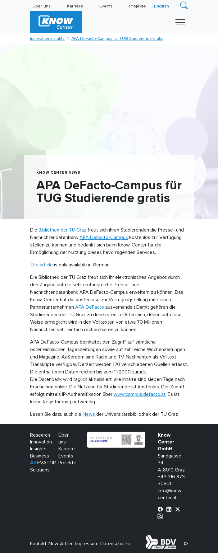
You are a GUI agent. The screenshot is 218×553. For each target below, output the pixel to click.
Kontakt (38, 543)
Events (106, 6)
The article (41, 264)
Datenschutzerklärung (123, 543)
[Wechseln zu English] (161, 6)
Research (40, 435)
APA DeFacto (89, 307)
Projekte (137, 6)
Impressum (86, 543)
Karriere (75, 6)
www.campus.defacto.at (140, 394)
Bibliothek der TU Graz (62, 229)
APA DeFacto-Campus (103, 237)
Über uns (42, 6)
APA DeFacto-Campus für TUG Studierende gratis (117, 38)
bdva (177, 538)
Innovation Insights (47, 38)
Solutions (40, 469)
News (89, 414)
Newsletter (60, 543)
